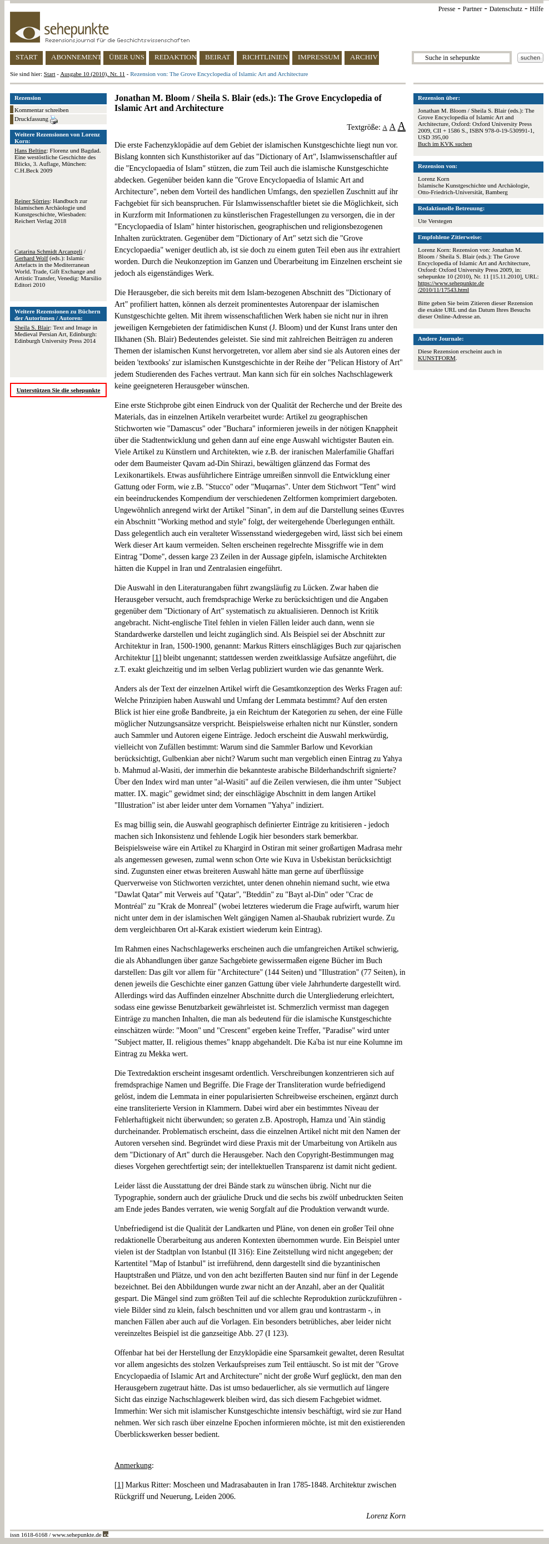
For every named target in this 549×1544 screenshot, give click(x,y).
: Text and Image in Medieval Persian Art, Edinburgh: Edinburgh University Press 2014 (55, 334)
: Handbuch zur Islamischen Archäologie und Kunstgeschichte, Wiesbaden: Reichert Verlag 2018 (50, 211)
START (26, 57)
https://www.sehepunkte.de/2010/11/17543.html (451, 286)
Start (50, 73)
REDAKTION (175, 57)
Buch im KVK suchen (445, 143)
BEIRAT (218, 57)
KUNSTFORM (437, 358)
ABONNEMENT (76, 57)
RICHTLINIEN (265, 57)
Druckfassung (36, 119)
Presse (447, 9)
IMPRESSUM (319, 57)
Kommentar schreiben (41, 110)
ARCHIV (364, 57)
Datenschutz (506, 9)
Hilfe (536, 9)
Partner (472, 9)
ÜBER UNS (126, 57)
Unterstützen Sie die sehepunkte (59, 390)
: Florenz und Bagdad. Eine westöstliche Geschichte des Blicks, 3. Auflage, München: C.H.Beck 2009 (57, 160)
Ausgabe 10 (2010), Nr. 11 (92, 73)
